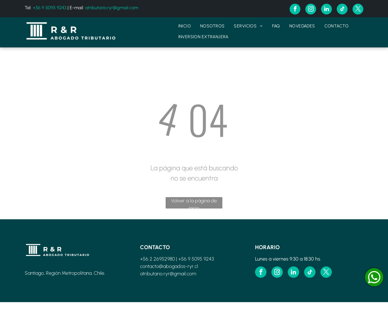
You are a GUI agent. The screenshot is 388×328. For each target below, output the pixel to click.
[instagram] (310, 10)
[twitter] (358, 10)
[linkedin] (326, 10)
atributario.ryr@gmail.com (111, 7)
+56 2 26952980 (157, 259)
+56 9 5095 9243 (49, 7)
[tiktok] (342, 10)
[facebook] (295, 10)
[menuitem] (185, 26)
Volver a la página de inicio (194, 203)
